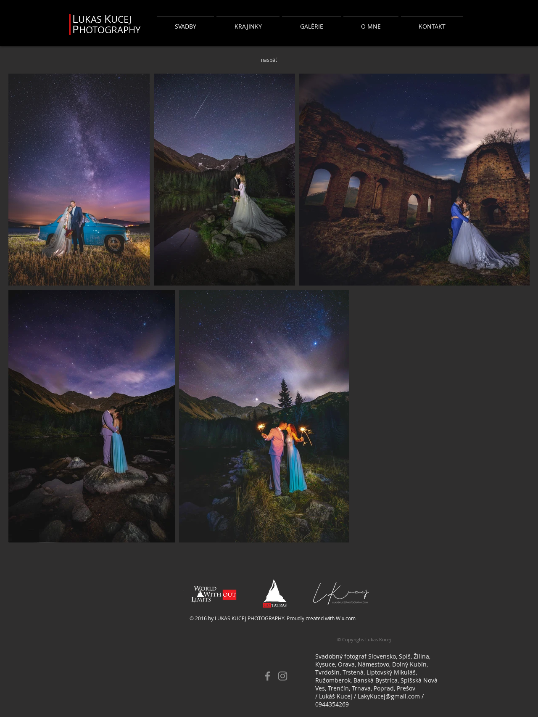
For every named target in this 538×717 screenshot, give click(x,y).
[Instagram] (283, 676)
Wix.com (346, 618)
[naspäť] (269, 59)
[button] (185, 22)
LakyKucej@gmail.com (389, 696)
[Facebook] (267, 676)
